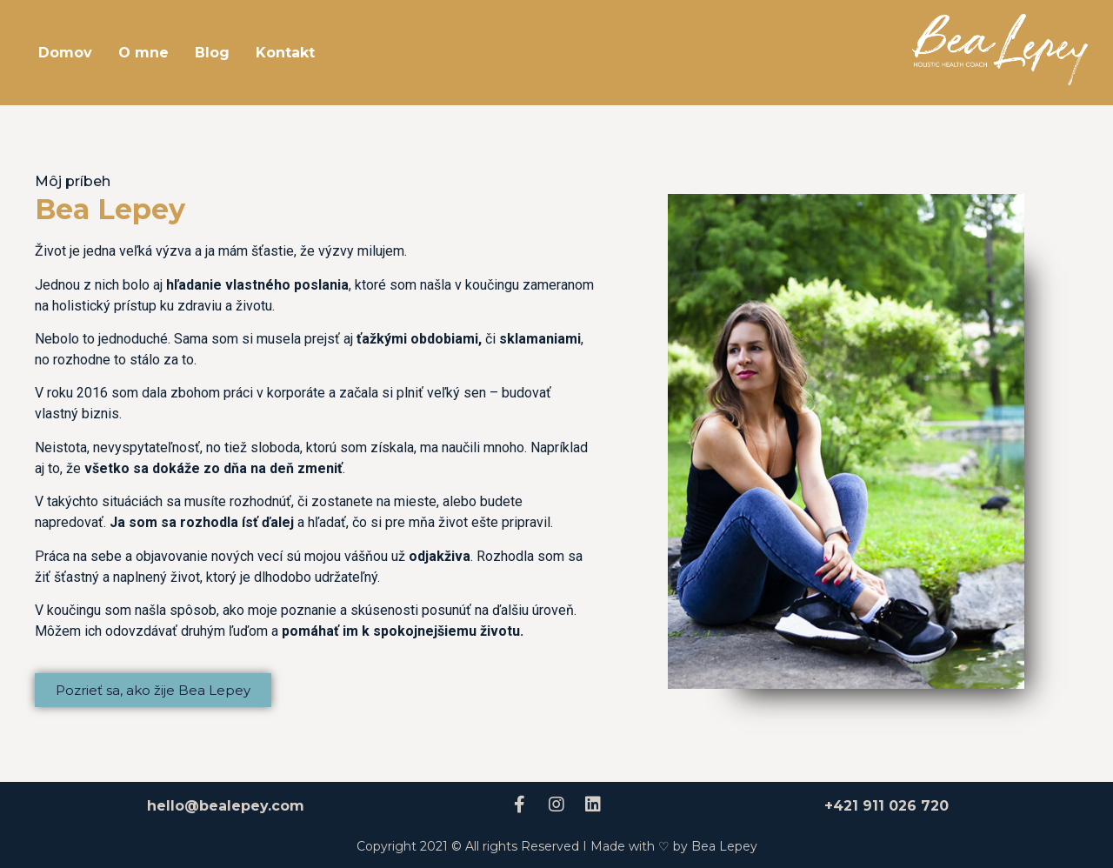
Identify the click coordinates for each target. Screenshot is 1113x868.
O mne (143, 52)
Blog (212, 52)
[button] (153, 690)
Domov (65, 52)
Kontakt (285, 52)
